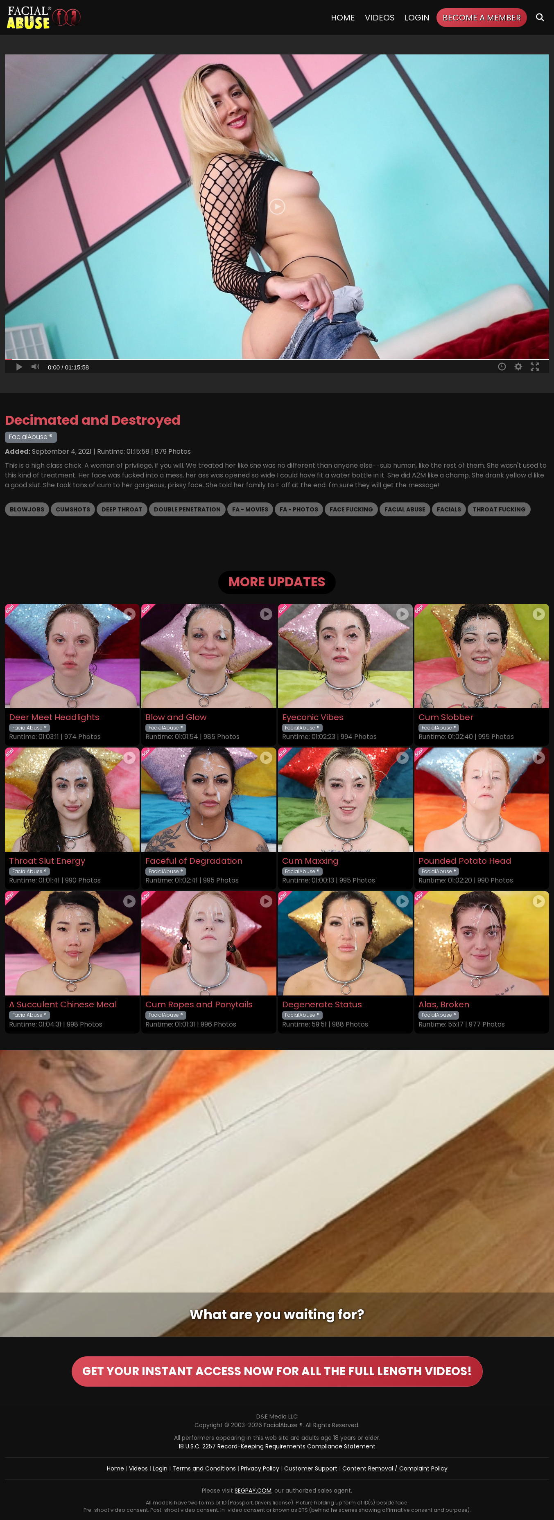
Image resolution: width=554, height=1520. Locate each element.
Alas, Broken (443, 1005)
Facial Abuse (404, 509)
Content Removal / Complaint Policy (395, 1468)
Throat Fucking (499, 509)
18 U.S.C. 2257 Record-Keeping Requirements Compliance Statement (277, 1446)
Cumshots (73, 509)
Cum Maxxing (310, 861)
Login (417, 17)
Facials (449, 509)
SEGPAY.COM (253, 1490)
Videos (380, 17)
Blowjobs (27, 509)
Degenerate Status (322, 1005)
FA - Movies (250, 509)
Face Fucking (351, 509)
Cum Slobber (445, 717)
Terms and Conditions (204, 1468)
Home (343, 17)
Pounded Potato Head (464, 861)
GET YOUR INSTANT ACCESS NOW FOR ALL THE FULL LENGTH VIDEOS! (277, 1371)
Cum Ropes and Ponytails (199, 1005)
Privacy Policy (260, 1468)
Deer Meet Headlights (54, 717)
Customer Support (310, 1468)
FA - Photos (299, 509)
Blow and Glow (176, 717)
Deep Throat (122, 509)
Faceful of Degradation (193, 861)
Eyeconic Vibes (313, 717)
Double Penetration (187, 509)
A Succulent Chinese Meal (63, 1005)
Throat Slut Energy (47, 861)
